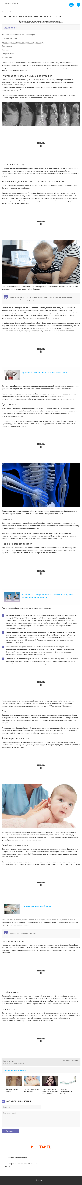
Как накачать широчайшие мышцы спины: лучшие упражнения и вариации (47, 596)
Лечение (5, 50)
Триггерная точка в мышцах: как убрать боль (45, 372)
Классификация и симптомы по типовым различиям (22, 42)
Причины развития (9, 38)
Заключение (7, 57)
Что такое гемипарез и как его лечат (31, 1090)
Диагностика (7, 46)
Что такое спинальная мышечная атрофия (18, 34)
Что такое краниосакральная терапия (66, 1091)
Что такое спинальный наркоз (37, 906)
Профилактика (8, 54)
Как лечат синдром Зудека (12, 1090)
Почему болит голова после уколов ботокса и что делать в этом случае (50, 1092)
